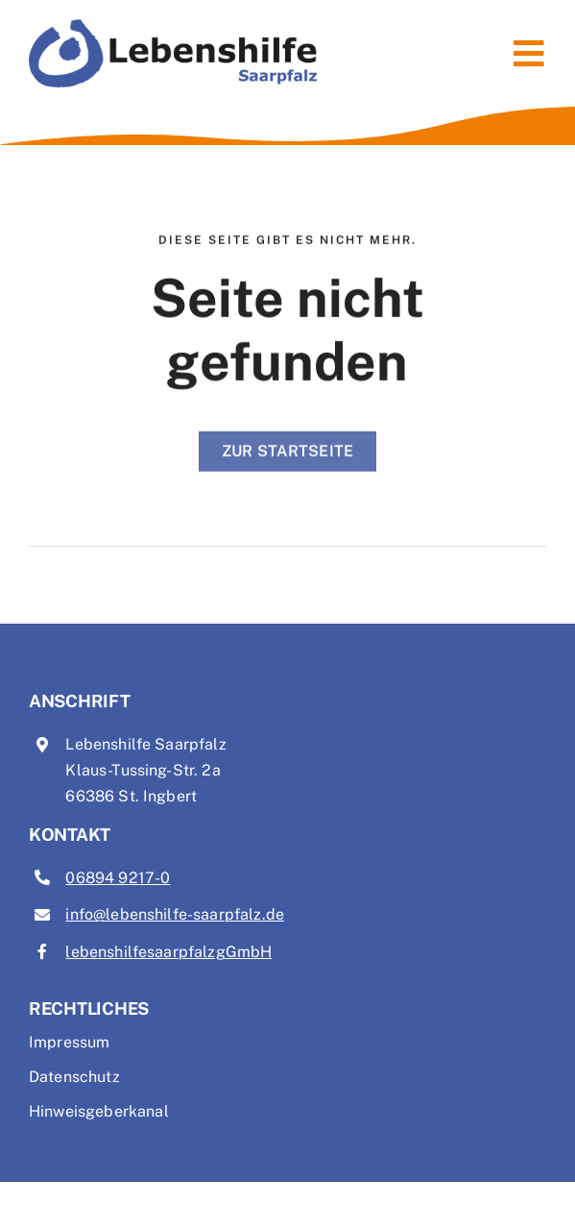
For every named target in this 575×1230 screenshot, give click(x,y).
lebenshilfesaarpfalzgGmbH (168, 952)
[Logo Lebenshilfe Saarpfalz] (173, 26)
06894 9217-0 (117, 878)
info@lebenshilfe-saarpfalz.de (174, 914)
